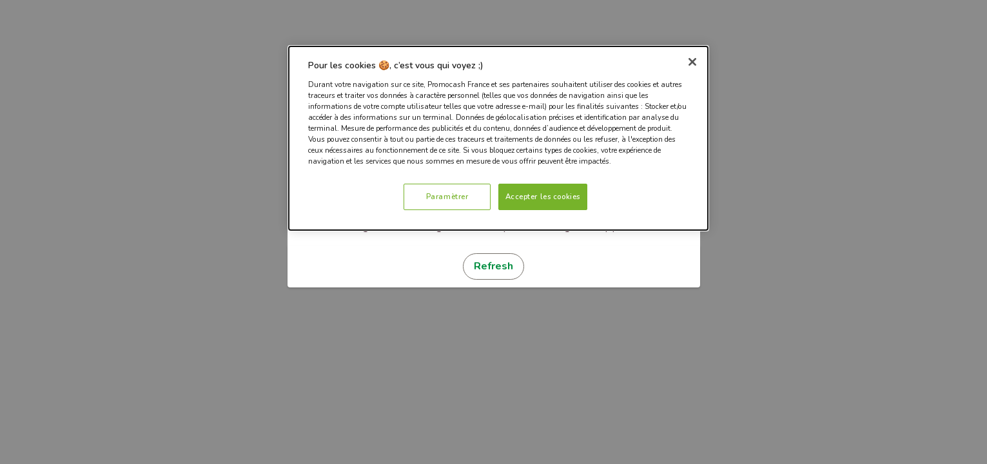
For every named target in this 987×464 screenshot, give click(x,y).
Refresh (493, 266)
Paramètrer (447, 196)
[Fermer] (692, 62)
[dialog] (498, 138)
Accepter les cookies (542, 196)
